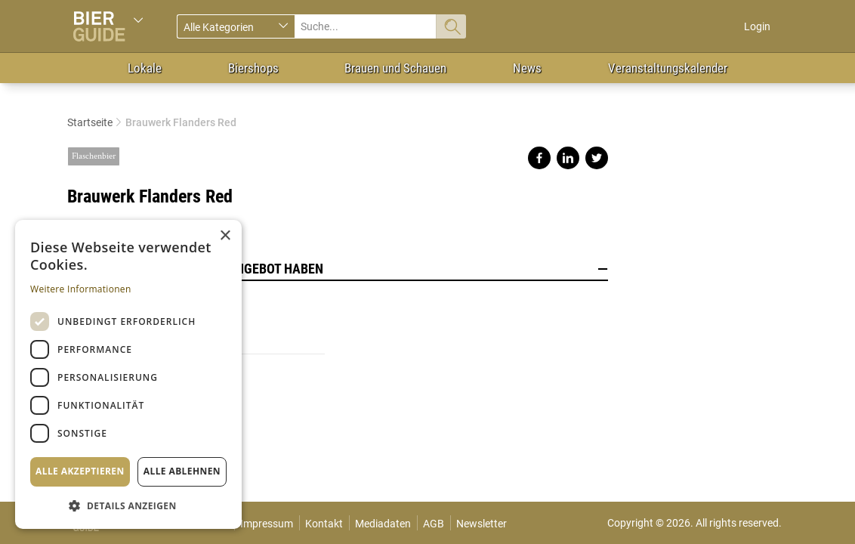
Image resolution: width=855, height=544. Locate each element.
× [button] (224, 236)
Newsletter (481, 524)
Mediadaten (383, 524)
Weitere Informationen (80, 289)
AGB (433, 524)
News (527, 68)
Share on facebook (539, 158)
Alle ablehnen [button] (182, 471)
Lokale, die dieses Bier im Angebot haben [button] (337, 269)
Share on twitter (596, 158)
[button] (128, 505)
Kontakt (324, 524)
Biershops (253, 68)
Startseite (90, 122)
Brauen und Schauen (395, 68)
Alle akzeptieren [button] (80, 471)
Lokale (145, 68)
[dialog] (128, 374)
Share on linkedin (568, 158)
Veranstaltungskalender (667, 68)
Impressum (266, 524)
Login (757, 26)
